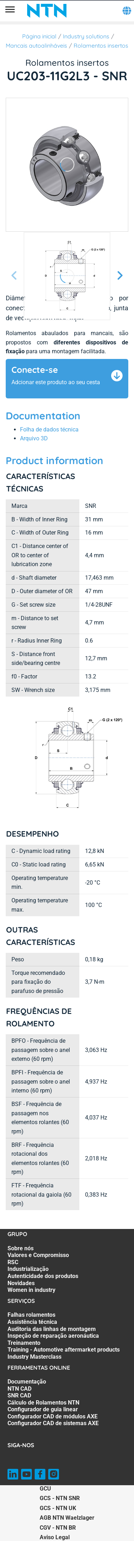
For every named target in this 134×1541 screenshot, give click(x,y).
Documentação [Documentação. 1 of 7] (27, 1381)
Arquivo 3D (34, 438)
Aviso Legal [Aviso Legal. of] (55, 1537)
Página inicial (39, 36)
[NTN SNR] (47, 11)
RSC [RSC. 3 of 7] (13, 1262)
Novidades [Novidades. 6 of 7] (21, 1283)
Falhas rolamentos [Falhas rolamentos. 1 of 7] (31, 1314)
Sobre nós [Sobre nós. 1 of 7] (21, 1248)
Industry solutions (86, 36)
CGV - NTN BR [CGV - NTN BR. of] (58, 1527)
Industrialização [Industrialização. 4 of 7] (28, 1269)
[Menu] (10, 10)
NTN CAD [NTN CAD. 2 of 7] (19, 1388)
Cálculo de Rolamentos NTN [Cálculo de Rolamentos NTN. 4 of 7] (43, 1402)
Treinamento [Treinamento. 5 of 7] (24, 1342)
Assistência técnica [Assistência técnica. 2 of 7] (32, 1322)
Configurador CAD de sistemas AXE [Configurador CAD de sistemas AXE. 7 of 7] (53, 1423)
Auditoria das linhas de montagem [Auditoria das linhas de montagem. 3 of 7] (52, 1329)
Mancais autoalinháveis (36, 45)
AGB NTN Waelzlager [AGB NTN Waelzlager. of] (67, 1517)
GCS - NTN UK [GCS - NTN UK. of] (58, 1508)
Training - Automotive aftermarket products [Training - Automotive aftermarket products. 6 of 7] (64, 1349)
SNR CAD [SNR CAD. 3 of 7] (19, 1395)
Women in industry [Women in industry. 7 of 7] (31, 1290)
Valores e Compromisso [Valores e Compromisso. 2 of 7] (38, 1255)
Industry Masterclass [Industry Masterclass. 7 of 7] (34, 1356)
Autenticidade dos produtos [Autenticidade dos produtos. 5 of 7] (43, 1276)
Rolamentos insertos (101, 45)
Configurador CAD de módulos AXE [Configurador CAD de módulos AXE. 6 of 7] (53, 1416)
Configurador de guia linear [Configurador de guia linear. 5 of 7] (43, 1409)
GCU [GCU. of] (45, 1488)
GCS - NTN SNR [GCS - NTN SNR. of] (60, 1498)
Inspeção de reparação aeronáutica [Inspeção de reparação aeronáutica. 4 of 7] (53, 1335)
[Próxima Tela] (119, 276)
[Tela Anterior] (14, 276)
